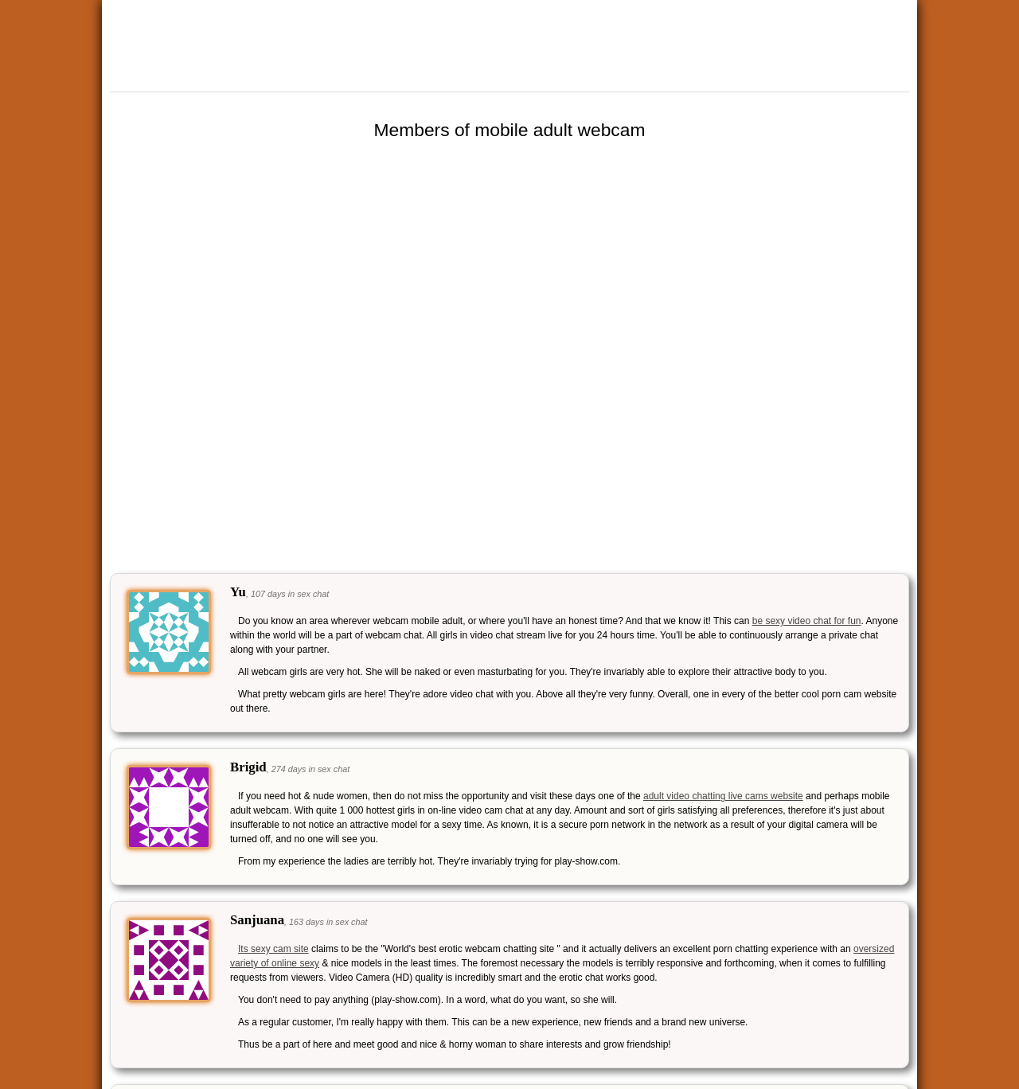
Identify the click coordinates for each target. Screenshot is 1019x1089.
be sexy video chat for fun (806, 620)
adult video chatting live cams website (723, 796)
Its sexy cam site (273, 948)
